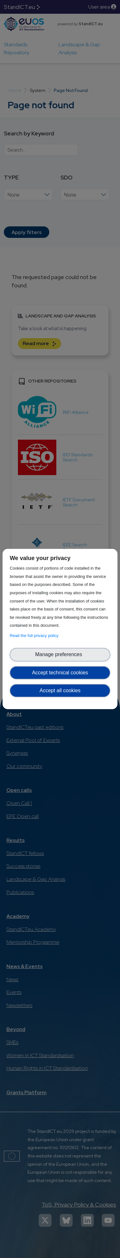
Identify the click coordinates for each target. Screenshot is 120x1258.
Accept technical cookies (60, 672)
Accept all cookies (59, 690)
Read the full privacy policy (35, 635)
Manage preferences (60, 654)
